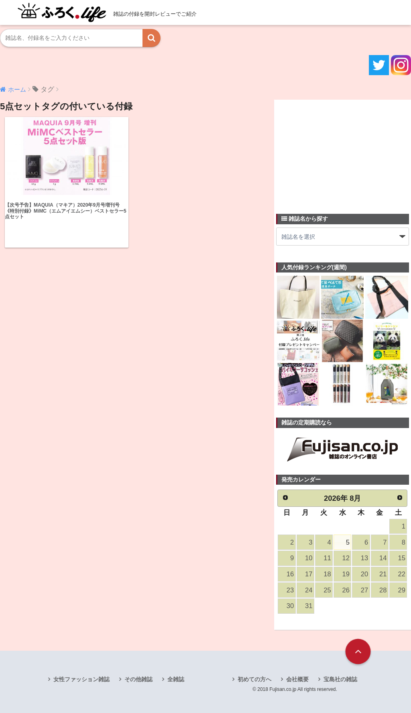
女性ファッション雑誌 (81, 679)
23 (290, 590)
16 (290, 574)
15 (401, 558)
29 (401, 590)
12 (346, 558)
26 (346, 590)
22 (401, 574)
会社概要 (297, 679)
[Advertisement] (336, 152)
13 (364, 558)
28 (383, 590)
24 (308, 590)
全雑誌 (175, 679)
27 (364, 590)
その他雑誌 (138, 679)
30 (290, 606)
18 (327, 574)
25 (327, 590)
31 (308, 606)
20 (364, 574)
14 (383, 558)
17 (308, 574)
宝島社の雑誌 (340, 679)
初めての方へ (254, 679)
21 (383, 574)
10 (308, 558)
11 (327, 558)
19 (346, 574)
